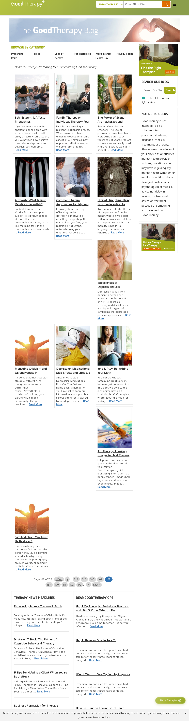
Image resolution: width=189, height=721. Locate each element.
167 (100, 579)
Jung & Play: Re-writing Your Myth (113, 370)
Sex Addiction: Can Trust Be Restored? (31, 539)
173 (80, 584)
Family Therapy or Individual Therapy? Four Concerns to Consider (73, 120)
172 (72, 584)
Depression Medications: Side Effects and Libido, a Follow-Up (73, 371)
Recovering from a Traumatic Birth (38, 606)
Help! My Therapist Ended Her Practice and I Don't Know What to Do (102, 608)
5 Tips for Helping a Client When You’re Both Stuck (40, 675)
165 (84, 579)
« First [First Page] (59, 579)
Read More (21, 150)
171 (64, 584)
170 (57, 584)
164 (76, 579)
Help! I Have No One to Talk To (96, 640)
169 (49, 584)
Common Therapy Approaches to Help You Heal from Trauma (72, 202)
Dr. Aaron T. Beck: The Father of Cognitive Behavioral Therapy (35, 641)
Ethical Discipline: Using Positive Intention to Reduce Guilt (114, 202)
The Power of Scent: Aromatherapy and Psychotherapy (111, 120)
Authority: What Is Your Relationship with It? (30, 202)
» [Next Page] (88, 584)
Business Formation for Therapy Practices (36, 708)
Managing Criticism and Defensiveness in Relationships (31, 371)
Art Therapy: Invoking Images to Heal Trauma (113, 453)
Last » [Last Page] (96, 584)
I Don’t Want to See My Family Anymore (103, 674)
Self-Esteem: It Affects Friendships (30, 119)
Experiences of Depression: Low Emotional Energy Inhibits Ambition (110, 285)
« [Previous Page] (67, 579)
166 (92, 579)
